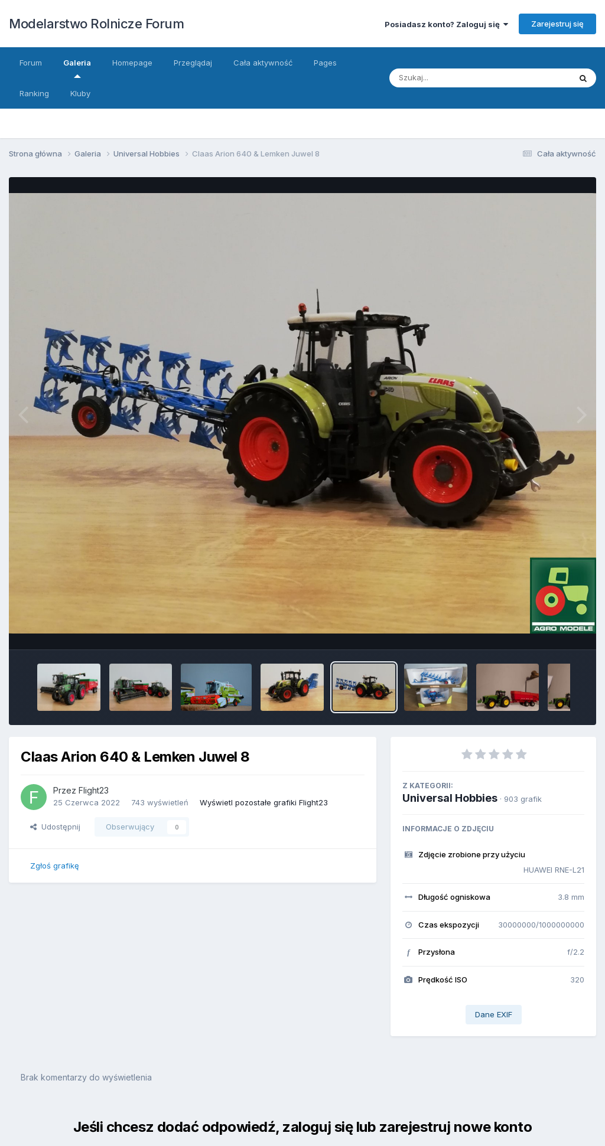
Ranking (34, 93)
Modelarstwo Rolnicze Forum (96, 23)
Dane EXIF (493, 1014)
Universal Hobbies (449, 798)
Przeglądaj (193, 62)
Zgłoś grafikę (54, 865)
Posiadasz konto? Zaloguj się (446, 24)
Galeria (77, 68)
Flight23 (94, 790)
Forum (30, 62)
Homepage (132, 62)
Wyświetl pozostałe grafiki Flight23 (264, 802)
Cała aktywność (262, 62)
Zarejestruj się (557, 23)
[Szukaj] (468, 77)
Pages (325, 62)
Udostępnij (55, 826)
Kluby (80, 93)
